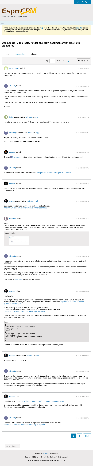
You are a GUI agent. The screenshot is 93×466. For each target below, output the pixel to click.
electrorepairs (14, 68)
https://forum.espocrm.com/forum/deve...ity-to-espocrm (24, 311)
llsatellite (30, 201)
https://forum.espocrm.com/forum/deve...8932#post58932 (25, 208)
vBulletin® (46, 454)
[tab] (7, 54)
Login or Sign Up (82, 2)
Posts (7, 54)
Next (87, 436)
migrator (31, 133)
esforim (12, 201)
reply (36, 117)
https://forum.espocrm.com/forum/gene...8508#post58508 (42, 401)
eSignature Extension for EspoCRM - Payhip (54, 173)
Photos (34, 54)
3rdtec (11, 117)
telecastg (12, 86)
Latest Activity (20, 54)
